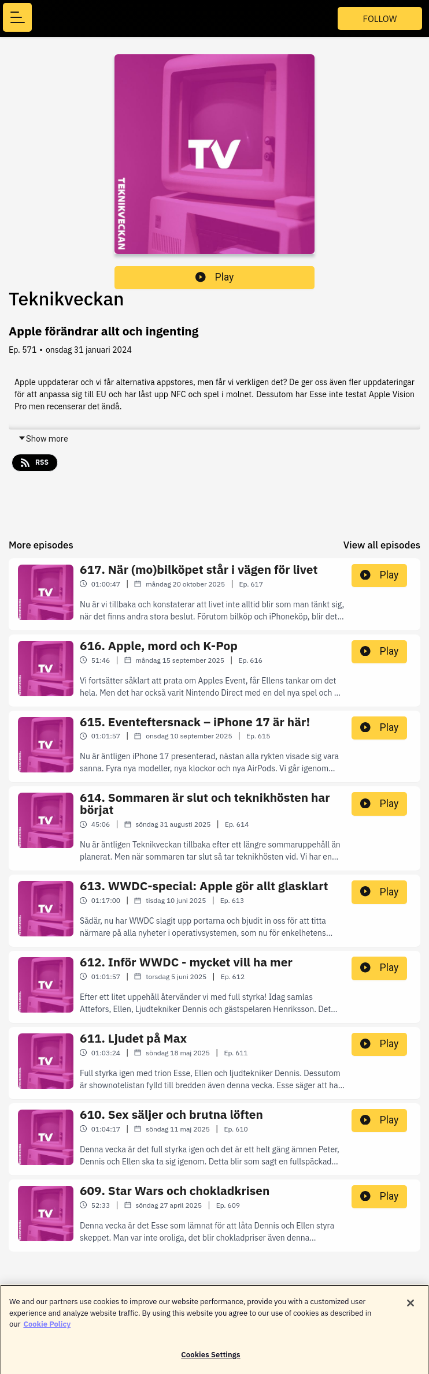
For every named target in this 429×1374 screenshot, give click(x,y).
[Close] (410, 1308)
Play (214, 277)
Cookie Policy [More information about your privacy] (47, 1329)
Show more (43, 438)
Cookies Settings (210, 1360)
